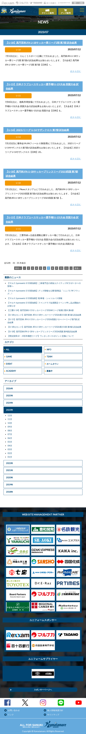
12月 (10, 414)
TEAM (49, 355)
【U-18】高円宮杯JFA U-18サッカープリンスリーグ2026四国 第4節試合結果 (42, 330)
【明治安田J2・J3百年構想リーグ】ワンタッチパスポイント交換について (40, 334)
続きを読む (75, 69)
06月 (10, 436)
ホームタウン (53, 362)
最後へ (77, 266)
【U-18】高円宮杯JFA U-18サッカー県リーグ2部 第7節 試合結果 (41, 41)
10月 (10, 421)
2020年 (9, 476)
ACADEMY (11, 369)
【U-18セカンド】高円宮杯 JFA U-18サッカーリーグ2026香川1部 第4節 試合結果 (44, 325)
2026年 (9, 387)
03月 (10, 447)
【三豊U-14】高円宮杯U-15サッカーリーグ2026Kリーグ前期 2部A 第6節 (40, 308)
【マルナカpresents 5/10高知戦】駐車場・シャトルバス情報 (34, 296)
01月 (10, 455)
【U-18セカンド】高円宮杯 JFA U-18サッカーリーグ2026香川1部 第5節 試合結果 (44, 313)
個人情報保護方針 (55, 708)
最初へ (18, 266)
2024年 (9, 401)
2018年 (9, 490)
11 (66, 266)
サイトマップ (53, 713)
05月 (10, 440)
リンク (11, 713)
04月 (10, 444)
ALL (7, 348)
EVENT (9, 362)
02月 (10, 451)
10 (61, 266)
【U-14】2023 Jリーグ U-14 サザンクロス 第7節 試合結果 (37, 128)
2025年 (9, 394)
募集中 (50, 369)
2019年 (9, 483)
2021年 (9, 468)
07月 (10, 432)
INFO (49, 348)
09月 (10, 425)
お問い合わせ (14, 708)
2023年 (9, 408)
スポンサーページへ (43, 688)
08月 (10, 429)
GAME (9, 355)
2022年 (9, 461)
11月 (10, 417)
